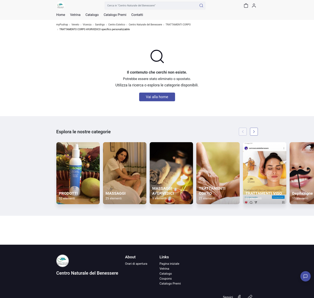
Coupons (165, 278)
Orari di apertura (136, 264)
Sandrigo (100, 24)
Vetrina (164, 269)
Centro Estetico (116, 24)
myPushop (62, 24)
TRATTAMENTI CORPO (178, 24)
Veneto (75, 24)
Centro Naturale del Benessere (145, 24)
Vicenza (87, 24)
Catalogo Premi (170, 283)
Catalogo (92, 15)
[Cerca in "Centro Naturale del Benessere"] (151, 6)
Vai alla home (157, 97)
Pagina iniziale (169, 264)
